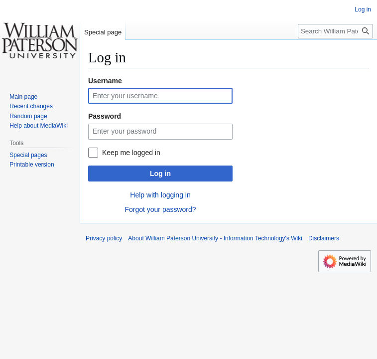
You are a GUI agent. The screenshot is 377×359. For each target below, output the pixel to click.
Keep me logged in (131, 153)
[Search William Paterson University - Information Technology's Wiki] (335, 31)
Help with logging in (160, 195)
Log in (160, 174)
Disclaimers (323, 238)
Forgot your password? (160, 209)
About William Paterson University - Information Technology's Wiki (215, 238)
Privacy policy (104, 238)
